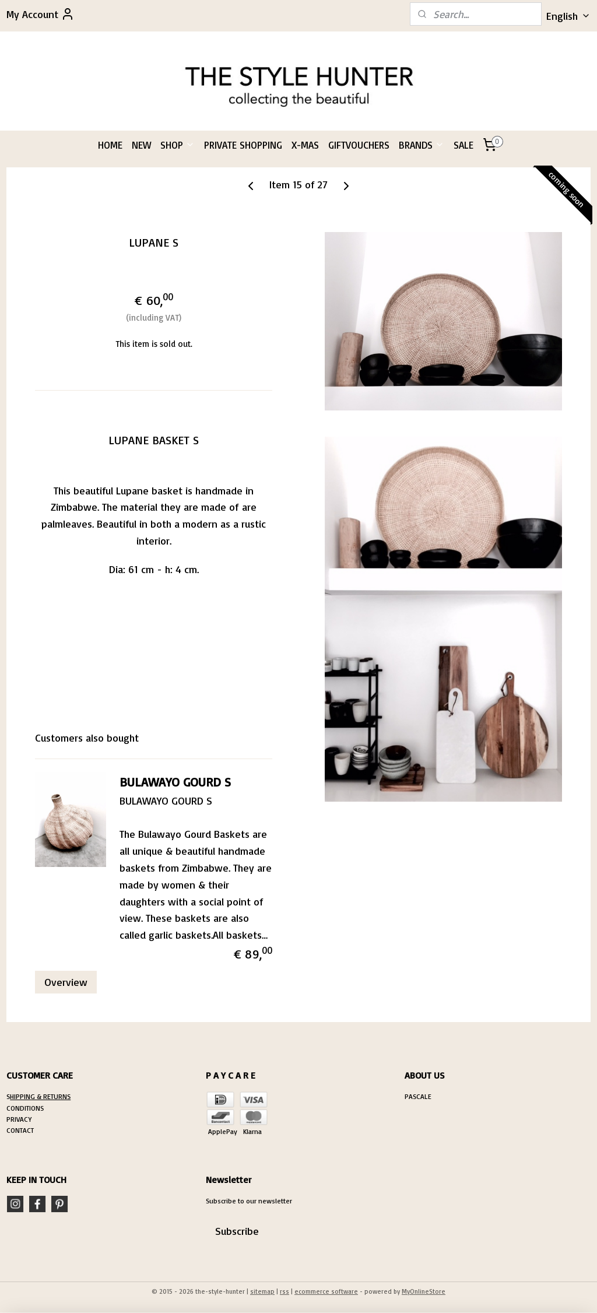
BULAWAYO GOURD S (175, 781)
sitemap (262, 1291)
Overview (65, 981)
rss (284, 1291)
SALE (463, 145)
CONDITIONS (25, 1108)
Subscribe (237, 1230)
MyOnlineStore (423, 1291)
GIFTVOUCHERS (358, 145)
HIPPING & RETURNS (40, 1096)
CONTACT (20, 1130)
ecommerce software (326, 1291)
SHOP (177, 145)
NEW (141, 145)
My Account (40, 14)
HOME (110, 145)
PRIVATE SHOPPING (243, 145)
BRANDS (421, 145)
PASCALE (418, 1096)
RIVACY (20, 1119)
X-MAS (305, 145)
